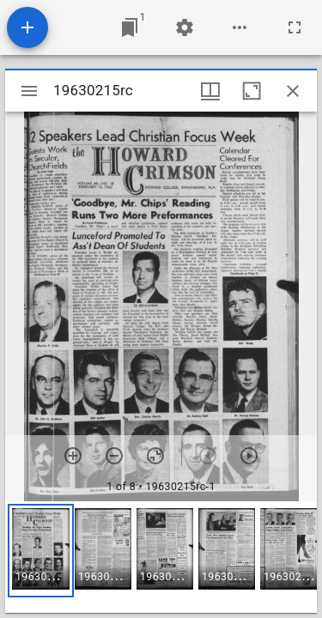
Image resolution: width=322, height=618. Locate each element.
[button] (41, 550)
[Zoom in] (73, 455)
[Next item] (249, 455)
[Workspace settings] (184, 27)
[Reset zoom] (155, 455)
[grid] (161, 557)
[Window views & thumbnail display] (210, 91)
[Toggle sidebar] (29, 91)
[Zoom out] (114, 455)
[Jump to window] (129, 27)
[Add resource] (27, 27)
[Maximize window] (251, 91)
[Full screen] (294, 27)
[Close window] (292, 91)
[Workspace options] (239, 27)
